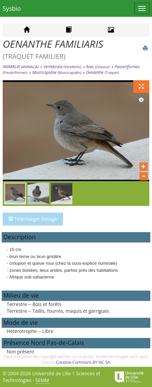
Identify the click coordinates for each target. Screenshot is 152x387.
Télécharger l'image (32, 219)
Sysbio (12, 8)
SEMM (42, 380)
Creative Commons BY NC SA (83, 362)
